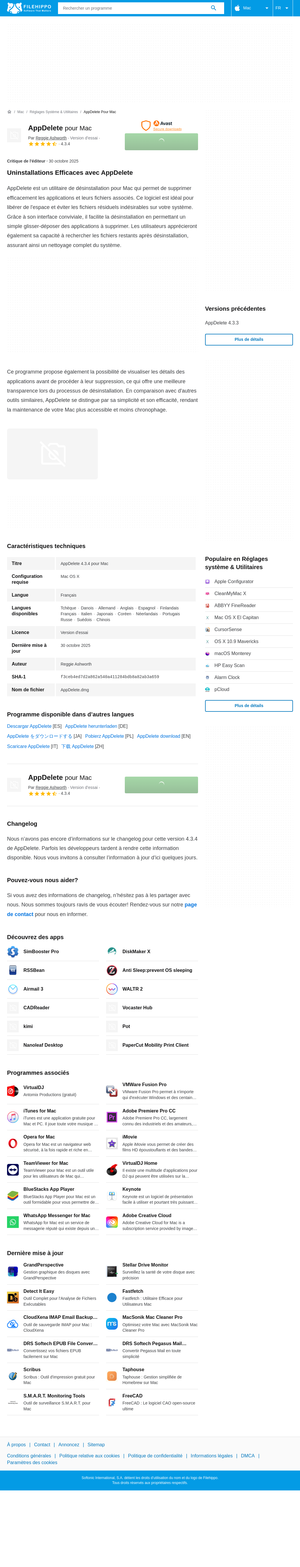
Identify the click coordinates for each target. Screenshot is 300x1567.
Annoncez (69, 1444)
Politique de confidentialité (155, 1455)
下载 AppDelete (77, 746)
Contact (42, 1444)
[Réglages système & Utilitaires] (54, 112)
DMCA (248, 1455)
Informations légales (212, 1455)
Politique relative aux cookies (89, 1455)
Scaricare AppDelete (28, 746)
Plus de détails (249, 339)
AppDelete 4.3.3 (222, 322)
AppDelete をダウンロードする (39, 736)
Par (47, 138)
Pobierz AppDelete (104, 736)
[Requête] (141, 8)
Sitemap (96, 1444)
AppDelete (60, 128)
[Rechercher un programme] (213, 8)
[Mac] (20, 112)
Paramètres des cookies (32, 1462)
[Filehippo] (29, 8)
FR (282, 8)
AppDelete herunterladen (91, 726)
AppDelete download (158, 736)
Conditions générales (29, 1455)
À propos (16, 1444)
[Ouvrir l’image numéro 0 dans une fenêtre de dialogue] (52, 454)
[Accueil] (9, 112)
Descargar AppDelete (29, 726)
